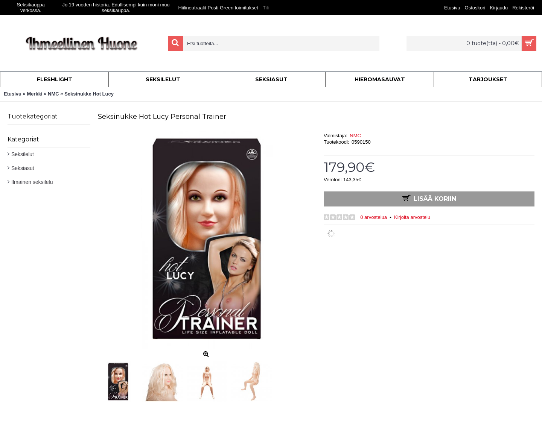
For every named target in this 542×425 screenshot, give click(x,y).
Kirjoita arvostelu (412, 217)
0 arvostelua (373, 217)
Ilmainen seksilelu (32, 182)
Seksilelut (22, 154)
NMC (355, 135)
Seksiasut (22, 168)
